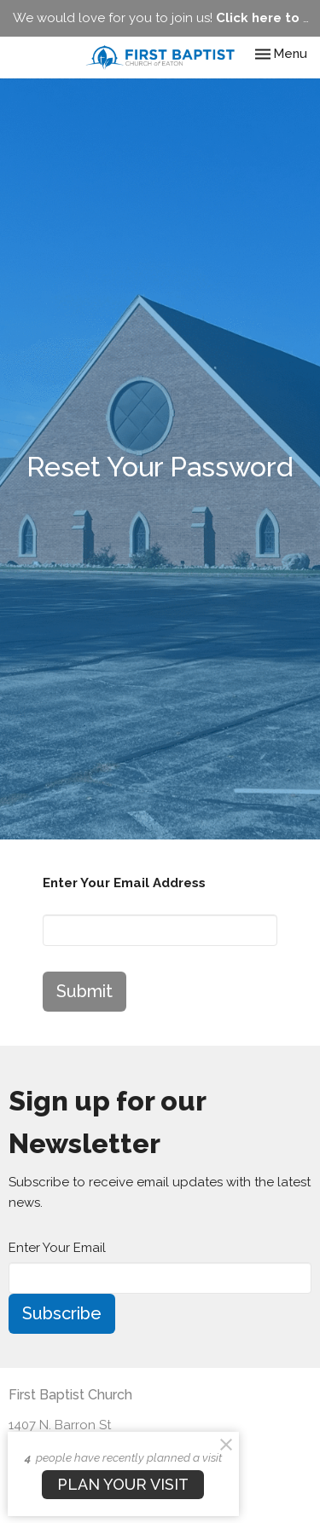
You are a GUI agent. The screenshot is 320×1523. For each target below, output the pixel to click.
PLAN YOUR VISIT (123, 1484)
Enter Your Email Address (124, 883)
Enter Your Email (57, 1247)
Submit (84, 991)
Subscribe (62, 1313)
